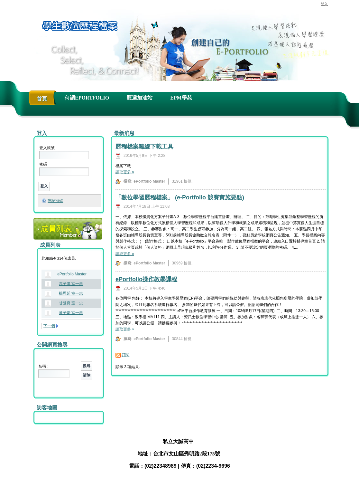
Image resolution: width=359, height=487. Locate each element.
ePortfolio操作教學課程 (146, 279)
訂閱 (125, 355)
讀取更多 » (124, 172)
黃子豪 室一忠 (71, 312)
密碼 (43, 164)
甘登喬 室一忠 (71, 303)
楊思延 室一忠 (71, 293)
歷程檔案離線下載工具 (144, 146)
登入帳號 (47, 148)
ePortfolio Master (72, 274)
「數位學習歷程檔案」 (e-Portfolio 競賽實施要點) (179, 197)
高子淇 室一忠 (71, 284)
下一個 (49, 326)
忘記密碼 (55, 200)
